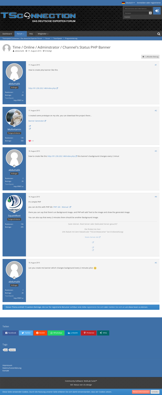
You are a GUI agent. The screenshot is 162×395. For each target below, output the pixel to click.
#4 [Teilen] (156, 196)
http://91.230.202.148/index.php (42, 88)
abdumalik (19, 51)
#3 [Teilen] (156, 151)
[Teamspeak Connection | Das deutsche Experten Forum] (38, 16)
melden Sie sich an (117, 307)
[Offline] (14, 80)
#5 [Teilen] (156, 262)
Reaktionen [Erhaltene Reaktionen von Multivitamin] (9, 138)
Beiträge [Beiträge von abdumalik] (8, 95)
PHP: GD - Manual (61, 207)
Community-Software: (81, 381)
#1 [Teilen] (156, 65)
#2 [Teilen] (156, 110)
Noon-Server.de (91, 237)
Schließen (155, 392)
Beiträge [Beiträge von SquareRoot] (8, 227)
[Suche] (159, 34)
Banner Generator (36, 121)
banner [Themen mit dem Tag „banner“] (12, 350)
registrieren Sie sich (95, 307)
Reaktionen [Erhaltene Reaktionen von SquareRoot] (9, 224)
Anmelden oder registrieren (149, 3)
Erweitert (127, 17)
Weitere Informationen (141, 392)
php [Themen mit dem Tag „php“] (5, 350)
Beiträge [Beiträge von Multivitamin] (8, 141)
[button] (128, 3)
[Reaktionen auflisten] (31, 140)
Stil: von (81, 385)
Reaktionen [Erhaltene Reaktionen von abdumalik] (9, 92)
